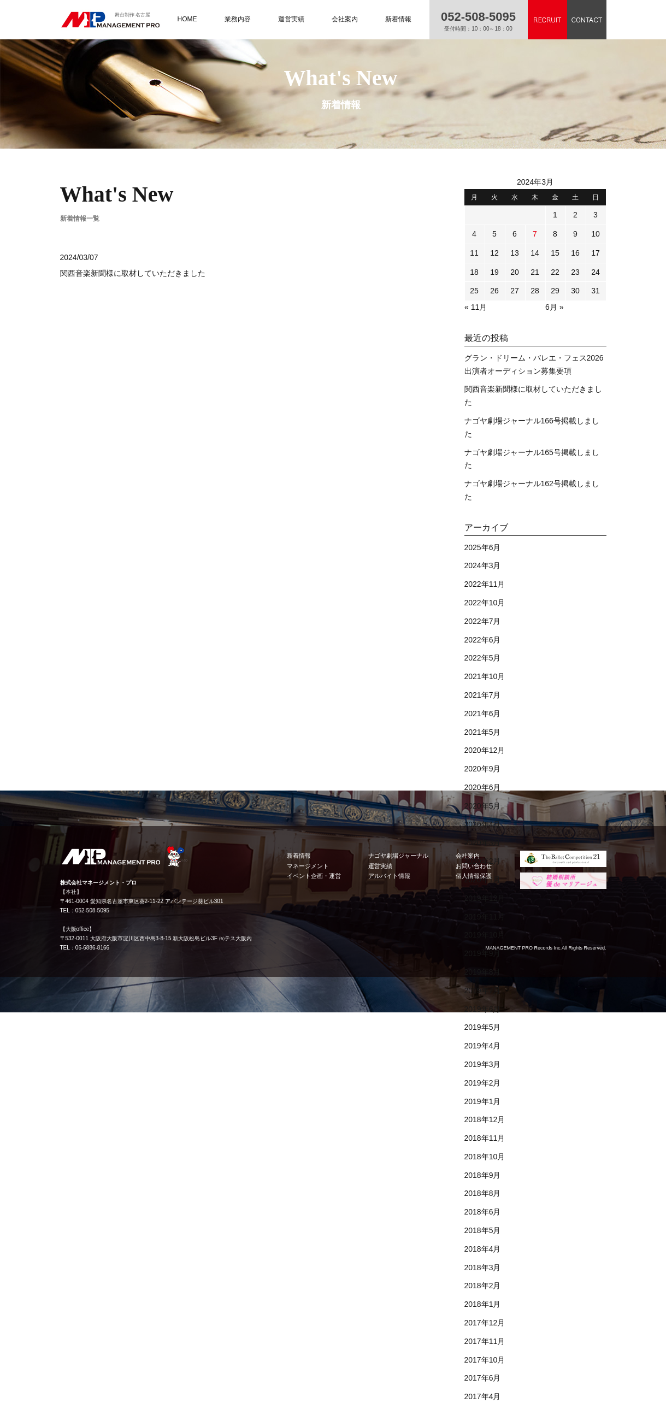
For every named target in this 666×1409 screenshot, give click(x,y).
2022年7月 (482, 621)
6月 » (554, 307)
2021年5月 (482, 732)
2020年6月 (482, 787)
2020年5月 (482, 805)
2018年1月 (482, 1304)
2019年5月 (482, 1027)
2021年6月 (482, 713)
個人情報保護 (474, 875)
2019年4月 (482, 1045)
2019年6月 (482, 1009)
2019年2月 (482, 1082)
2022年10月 (484, 602)
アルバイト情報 (389, 875)
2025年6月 (482, 547)
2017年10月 (484, 1359)
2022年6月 (482, 639)
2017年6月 (482, 1377)
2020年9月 (482, 768)
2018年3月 (482, 1267)
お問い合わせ (474, 866)
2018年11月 (484, 1138)
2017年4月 (482, 1396)
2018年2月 (482, 1285)
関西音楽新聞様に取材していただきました (132, 273)
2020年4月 (482, 824)
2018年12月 (484, 1119)
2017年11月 (484, 1341)
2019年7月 (482, 990)
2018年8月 (482, 1193)
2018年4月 (482, 1249)
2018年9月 (482, 1175)
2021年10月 (484, 676)
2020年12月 (484, 750)
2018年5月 (482, 1230)
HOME (187, 19)
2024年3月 (482, 565)
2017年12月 (484, 1322)
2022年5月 (482, 657)
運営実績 (291, 19)
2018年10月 (484, 1156)
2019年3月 (482, 1064)
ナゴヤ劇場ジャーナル (398, 855)
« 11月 (475, 307)
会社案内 (345, 19)
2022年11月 (484, 584)
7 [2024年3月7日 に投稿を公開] (535, 233)
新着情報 (398, 19)
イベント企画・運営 (314, 875)
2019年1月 (482, 1101)
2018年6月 (482, 1211)
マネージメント (308, 866)
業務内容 (238, 19)
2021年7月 (482, 695)
